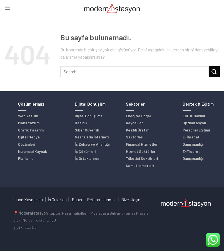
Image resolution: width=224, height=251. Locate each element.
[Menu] (7, 7)
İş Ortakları (57, 199)
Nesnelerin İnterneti (92, 137)
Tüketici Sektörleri (142, 158)
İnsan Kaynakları (28, 199)
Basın (77, 199)
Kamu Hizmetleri (140, 165)
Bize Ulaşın (130, 199)
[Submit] (214, 71)
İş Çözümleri (85, 151)
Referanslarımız (101, 199)
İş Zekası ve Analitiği (92, 144)
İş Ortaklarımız (87, 158)
